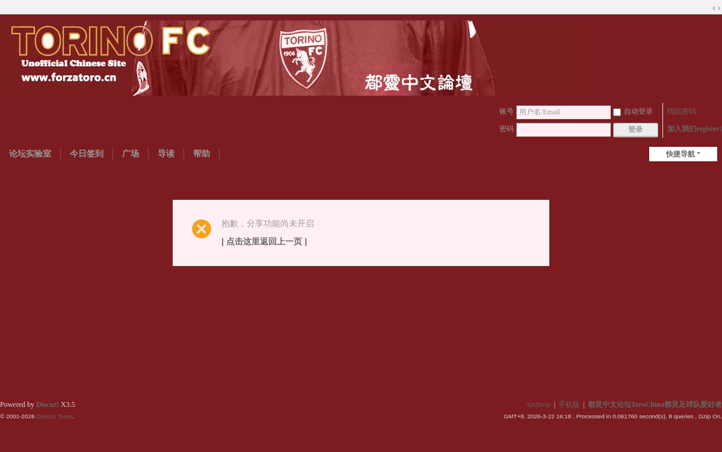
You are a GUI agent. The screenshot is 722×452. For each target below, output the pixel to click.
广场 (130, 153)
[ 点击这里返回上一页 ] (264, 241)
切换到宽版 (716, 8)
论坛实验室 (30, 153)
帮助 (201, 153)
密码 (506, 129)
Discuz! (47, 404)
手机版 (569, 404)
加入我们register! (694, 129)
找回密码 (681, 111)
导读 (166, 153)
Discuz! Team (54, 416)
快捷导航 (680, 154)
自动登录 (633, 111)
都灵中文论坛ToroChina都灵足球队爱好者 (655, 404)
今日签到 (86, 153)
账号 (506, 111)
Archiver (538, 404)
